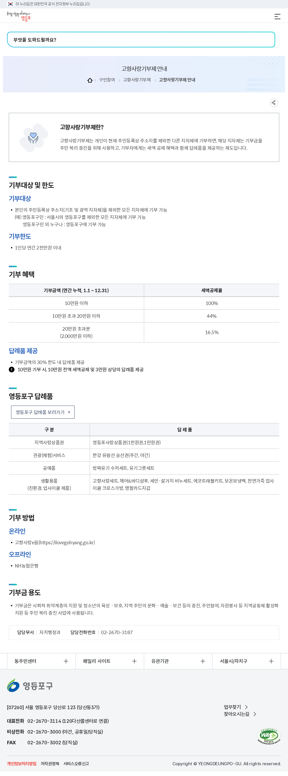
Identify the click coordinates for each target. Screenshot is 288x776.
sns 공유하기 (274, 103)
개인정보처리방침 (21, 763)
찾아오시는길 (237, 714)
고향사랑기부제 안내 (177, 80)
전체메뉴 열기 (277, 16)
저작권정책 (50, 763)
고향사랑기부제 (137, 80)
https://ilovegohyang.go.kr (66, 542)
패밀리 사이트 (97, 661)
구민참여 (107, 80)
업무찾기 (232, 707)
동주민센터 (25, 661)
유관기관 (160, 661)
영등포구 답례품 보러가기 (40, 411)
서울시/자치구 (234, 661)
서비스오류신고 (76, 763)
